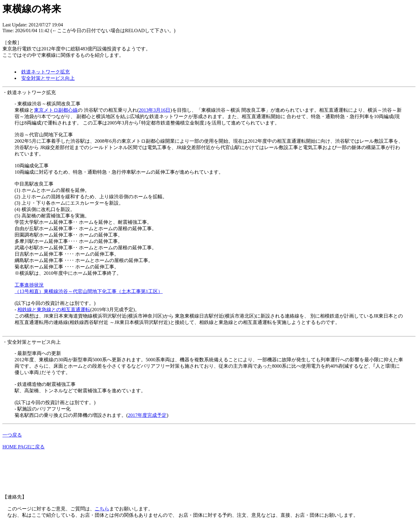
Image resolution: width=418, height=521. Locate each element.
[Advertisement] (112, 475)
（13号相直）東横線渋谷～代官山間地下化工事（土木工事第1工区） (89, 291)
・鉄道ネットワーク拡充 (29, 92)
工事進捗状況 (29, 285)
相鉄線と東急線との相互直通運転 (53, 309)
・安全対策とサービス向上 (31, 342)
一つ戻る (12, 435)
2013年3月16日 (154, 110)
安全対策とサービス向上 (48, 78)
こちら (102, 508)
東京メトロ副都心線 (56, 110)
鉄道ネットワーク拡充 (45, 71)
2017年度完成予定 (147, 415)
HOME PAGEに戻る (23, 446)
